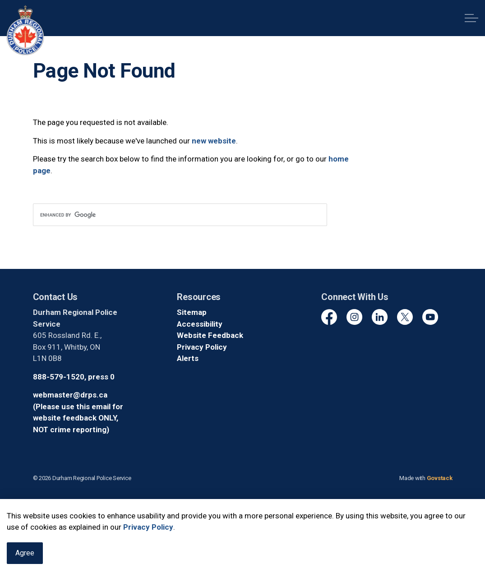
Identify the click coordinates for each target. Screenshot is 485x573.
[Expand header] (471, 18)
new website (214, 140)
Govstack (440, 478)
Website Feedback (210, 335)
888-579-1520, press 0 (74, 376)
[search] (180, 214)
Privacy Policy (148, 538)
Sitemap (192, 312)
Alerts (188, 358)
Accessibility (199, 323)
